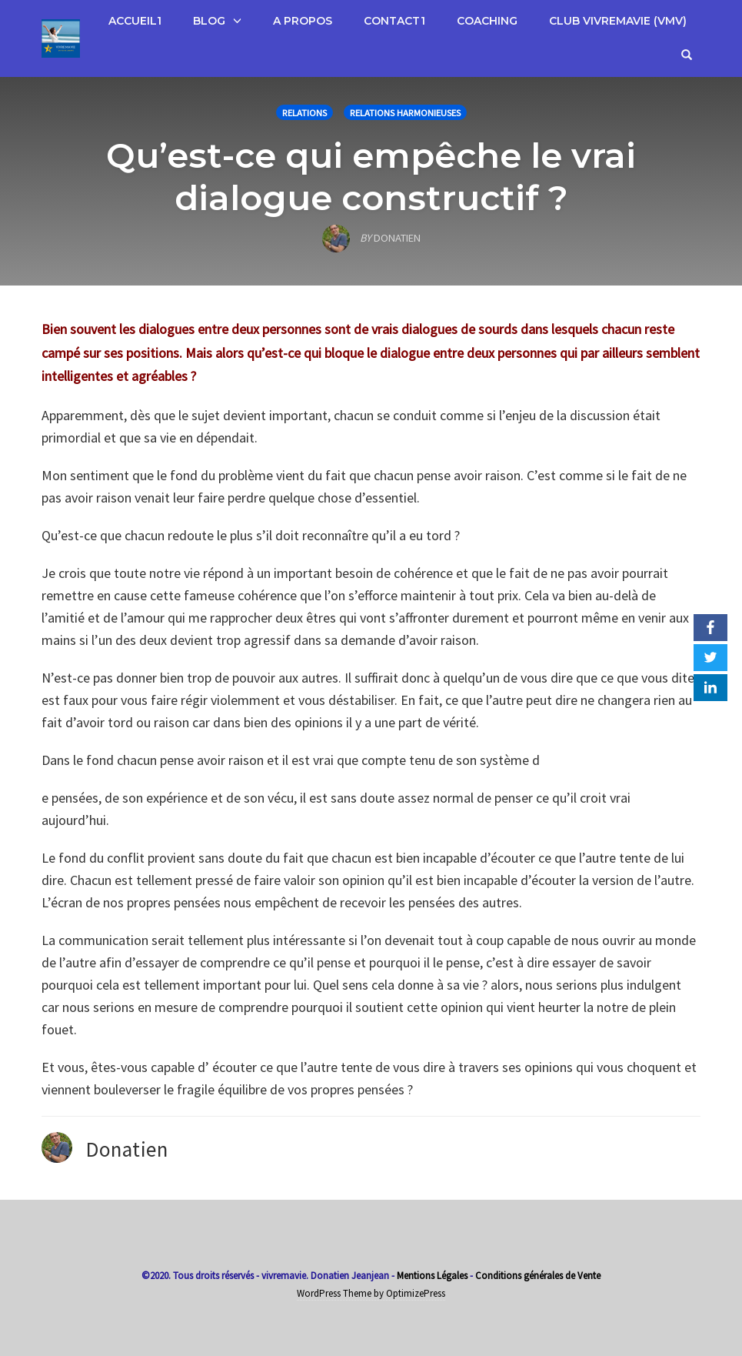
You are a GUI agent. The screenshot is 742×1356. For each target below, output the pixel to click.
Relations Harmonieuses (405, 113)
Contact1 (394, 21)
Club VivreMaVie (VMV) (618, 21)
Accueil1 (134, 21)
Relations (304, 113)
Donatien (127, 1149)
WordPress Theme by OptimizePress (371, 1293)
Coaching (487, 21)
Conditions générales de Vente (538, 1275)
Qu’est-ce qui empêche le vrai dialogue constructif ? (371, 176)
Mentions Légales (432, 1275)
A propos (302, 21)
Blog (209, 21)
